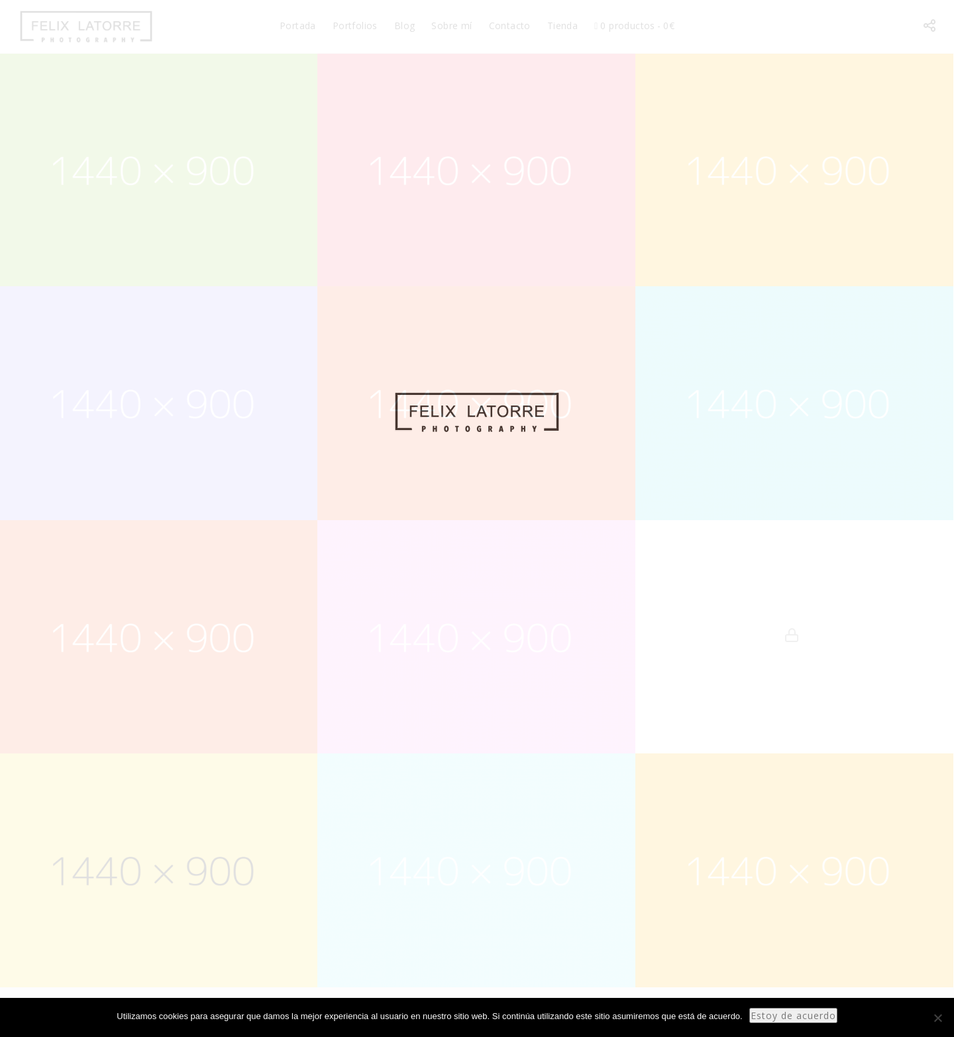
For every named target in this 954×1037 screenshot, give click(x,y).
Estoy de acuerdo (793, 1015)
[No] (937, 1017)
